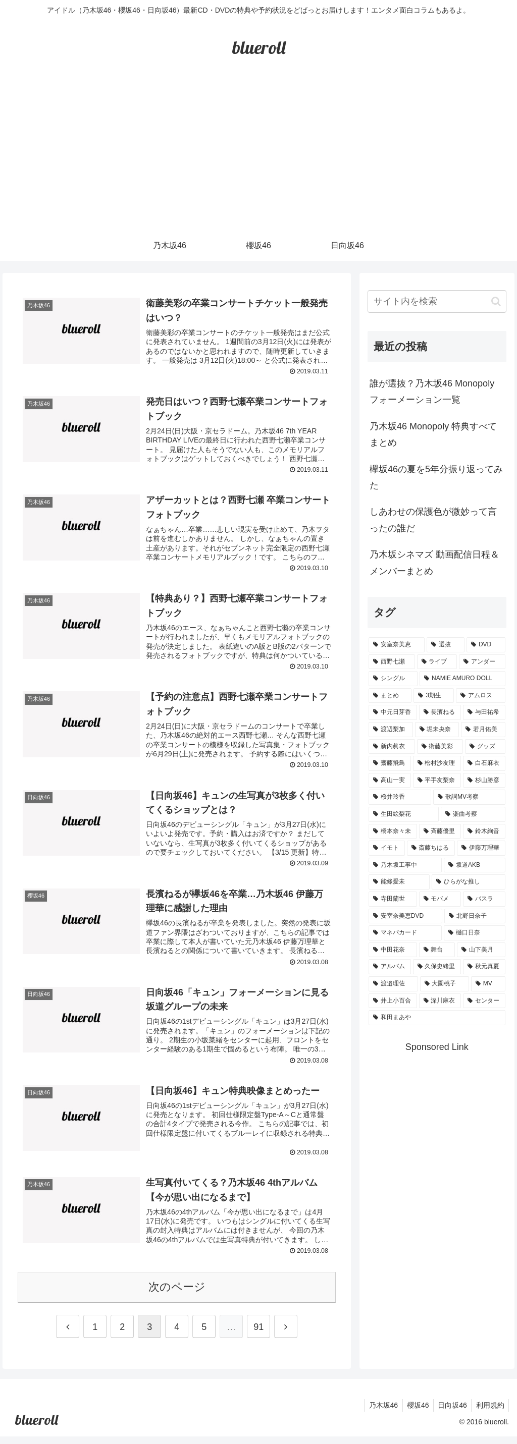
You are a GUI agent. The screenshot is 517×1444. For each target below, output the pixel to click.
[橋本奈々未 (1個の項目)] (393, 831)
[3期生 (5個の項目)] (433, 695)
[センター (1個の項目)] (484, 1001)
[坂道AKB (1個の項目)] (474, 865)
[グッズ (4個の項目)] (485, 746)
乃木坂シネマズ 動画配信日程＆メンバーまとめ (434, 562)
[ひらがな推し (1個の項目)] (468, 882)
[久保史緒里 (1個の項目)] (437, 966)
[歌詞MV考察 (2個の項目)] (469, 797)
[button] (496, 301)
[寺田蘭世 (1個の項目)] (393, 899)
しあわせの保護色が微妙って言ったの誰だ (433, 520)
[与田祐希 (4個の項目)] (484, 712)
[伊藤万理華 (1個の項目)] (481, 848)
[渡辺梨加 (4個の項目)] (390, 729)
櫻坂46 (414, 1413)
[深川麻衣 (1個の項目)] (440, 1001)
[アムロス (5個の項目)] (480, 695)
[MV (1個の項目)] (488, 983)
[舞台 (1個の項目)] (437, 950)
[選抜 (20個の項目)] (445, 644)
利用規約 (489, 1413)
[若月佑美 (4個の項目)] (483, 729)
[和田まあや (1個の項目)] (437, 1017)
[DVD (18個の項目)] (486, 644)
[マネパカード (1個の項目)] (405, 932)
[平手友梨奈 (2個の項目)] (437, 780)
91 (258, 1334)
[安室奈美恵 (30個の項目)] (397, 644)
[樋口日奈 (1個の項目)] (474, 932)
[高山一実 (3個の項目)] (389, 780)
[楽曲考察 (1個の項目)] (473, 814)
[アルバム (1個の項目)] (389, 966)
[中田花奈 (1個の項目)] (393, 950)
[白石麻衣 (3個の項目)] (484, 763)
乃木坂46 (377, 1413)
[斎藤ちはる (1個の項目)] (431, 848)
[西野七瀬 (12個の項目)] (392, 662)
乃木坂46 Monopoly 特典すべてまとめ (433, 434)
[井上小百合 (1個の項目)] (393, 1001)
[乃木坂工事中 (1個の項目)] (405, 865)
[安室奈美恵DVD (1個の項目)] (405, 916)
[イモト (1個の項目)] (386, 848)
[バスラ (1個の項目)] (484, 899)
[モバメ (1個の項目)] (440, 899)
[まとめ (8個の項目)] (390, 695)
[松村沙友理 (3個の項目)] (437, 763)
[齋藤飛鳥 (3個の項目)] (389, 763)
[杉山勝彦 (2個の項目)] (484, 780)
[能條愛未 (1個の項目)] (399, 882)
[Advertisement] (258, 155)
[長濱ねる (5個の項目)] (440, 712)
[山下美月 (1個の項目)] (481, 950)
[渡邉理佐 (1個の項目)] (393, 983)
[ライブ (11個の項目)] (437, 662)
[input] (437, 301)
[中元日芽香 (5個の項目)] (393, 712)
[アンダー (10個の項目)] (482, 662)
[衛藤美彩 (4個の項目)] (440, 746)
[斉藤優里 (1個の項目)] (440, 831)
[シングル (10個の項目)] (393, 678)
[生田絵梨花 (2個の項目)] (404, 814)
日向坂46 (449, 1413)
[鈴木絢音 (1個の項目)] (484, 831)
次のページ (176, 1294)
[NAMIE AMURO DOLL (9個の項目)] (462, 678)
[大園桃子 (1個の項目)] (444, 983)
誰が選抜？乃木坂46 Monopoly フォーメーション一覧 (432, 391)
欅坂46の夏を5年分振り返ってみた (436, 477)
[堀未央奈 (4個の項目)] (437, 729)
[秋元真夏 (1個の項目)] (484, 966)
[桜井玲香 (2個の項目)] (400, 797)
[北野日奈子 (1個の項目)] (474, 916)
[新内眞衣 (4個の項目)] (392, 746)
